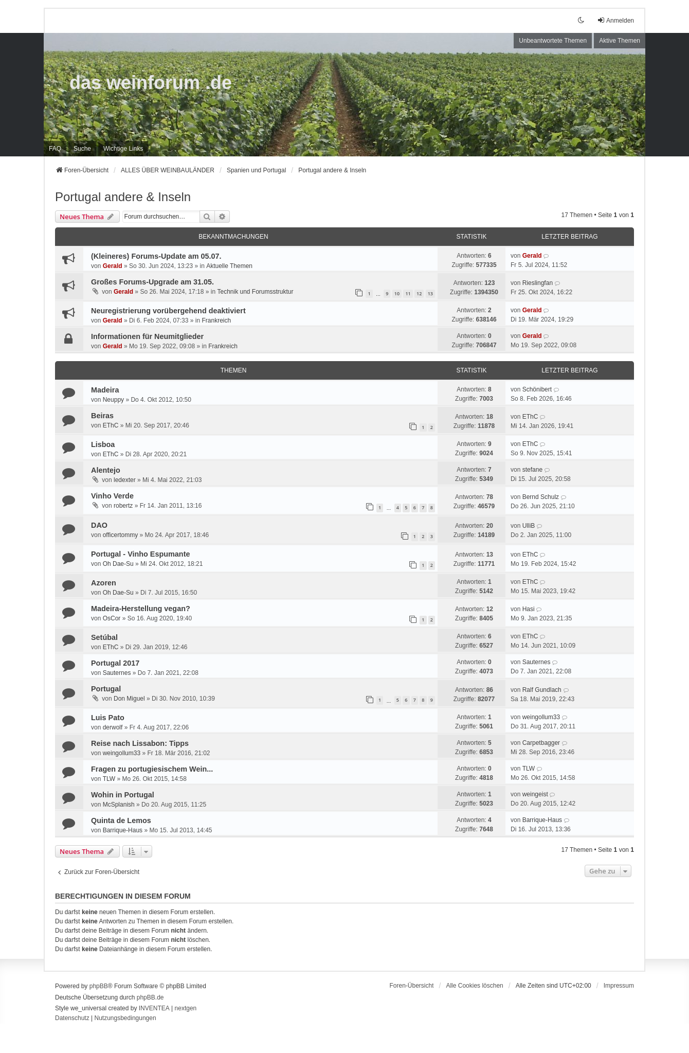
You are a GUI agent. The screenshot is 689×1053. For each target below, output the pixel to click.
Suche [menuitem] (82, 148)
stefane (532, 469)
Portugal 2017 (115, 663)
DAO (99, 525)
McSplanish (119, 804)
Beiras (102, 416)
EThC (111, 425)
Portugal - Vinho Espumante (140, 554)
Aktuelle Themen (229, 266)
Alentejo (105, 470)
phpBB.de (150, 997)
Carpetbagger (541, 742)
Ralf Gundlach (541, 689)
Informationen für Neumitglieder (147, 336)
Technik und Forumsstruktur (255, 291)
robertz (123, 505)
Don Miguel (129, 698)
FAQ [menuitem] (55, 148)
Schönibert (537, 389)
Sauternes (117, 672)
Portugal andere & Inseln (123, 197)
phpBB (98, 986)
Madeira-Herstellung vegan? (140, 608)
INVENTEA (154, 1008)
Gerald (112, 266)
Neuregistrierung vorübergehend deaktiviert (168, 311)
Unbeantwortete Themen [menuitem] (553, 40)
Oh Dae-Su (118, 563)
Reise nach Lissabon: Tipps (140, 743)
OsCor (112, 618)
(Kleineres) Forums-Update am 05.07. (156, 256)
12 (419, 293)
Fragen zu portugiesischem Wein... (152, 769)
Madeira (105, 390)
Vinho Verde (112, 496)
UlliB (528, 525)
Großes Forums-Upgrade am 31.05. (152, 282)
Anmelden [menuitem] (615, 20)
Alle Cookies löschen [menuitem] (474, 985)
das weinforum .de (150, 82)
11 (407, 293)
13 (430, 293)
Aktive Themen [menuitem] (619, 40)
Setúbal (104, 637)
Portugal (106, 689)
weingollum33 (541, 717)
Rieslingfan (537, 283)
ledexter (125, 480)
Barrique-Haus (122, 830)
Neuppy (113, 399)
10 (397, 293)
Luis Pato (107, 717)
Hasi (528, 609)
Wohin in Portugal (122, 795)
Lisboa (103, 444)
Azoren (103, 583)
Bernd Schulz (540, 497)
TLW (109, 778)
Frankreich (216, 320)
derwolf (113, 727)
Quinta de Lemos (121, 820)
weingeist (535, 794)
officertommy (120, 535)
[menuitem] (123, 148)
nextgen (186, 1008)
